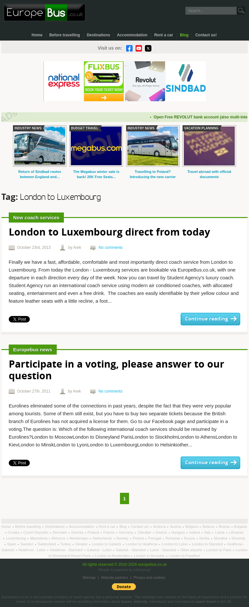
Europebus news (32, 349)
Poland (139, 538)
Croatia (14, 532)
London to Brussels (149, 556)
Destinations (98, 35)
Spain (12, 544)
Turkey (66, 544)
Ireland (195, 532)
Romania (173, 538)
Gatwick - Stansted (131, 550)
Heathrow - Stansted (66, 550)
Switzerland (47, 544)
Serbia (204, 538)
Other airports (191, 550)
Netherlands (103, 538)
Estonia (77, 532)
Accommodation (132, 35)
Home (37, 35)
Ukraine (82, 544)
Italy (208, 532)
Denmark (60, 532)
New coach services (36, 217)
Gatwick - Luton (100, 550)
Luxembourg (16, 538)
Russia (190, 538)
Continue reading (206, 319)
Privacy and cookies (149, 577)
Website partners (114, 577)
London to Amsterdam (113, 556)
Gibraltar (144, 532)
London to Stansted (208, 544)
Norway (122, 538)
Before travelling (64, 35)
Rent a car (163, 35)
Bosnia (225, 526)
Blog (184, 35)
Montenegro (80, 538)
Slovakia (221, 538)
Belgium (192, 526)
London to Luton (175, 544)
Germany (126, 532)
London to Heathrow (142, 544)
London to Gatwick (107, 544)
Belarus (208, 526)
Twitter (148, 48)
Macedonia (39, 538)
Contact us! (206, 35)
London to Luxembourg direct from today (109, 232)
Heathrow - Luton (32, 550)
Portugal (155, 538)
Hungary (179, 532)
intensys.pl (142, 570)
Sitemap (88, 577)
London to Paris (219, 550)
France (109, 532)
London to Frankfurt (184, 556)
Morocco (59, 538)
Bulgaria (240, 526)
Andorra (160, 526)
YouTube (139, 48)
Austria (176, 526)
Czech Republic (36, 532)
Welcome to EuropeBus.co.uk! (44, 12)
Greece (162, 532)
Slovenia (238, 538)
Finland (94, 532)
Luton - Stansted (163, 550)
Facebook (129, 48)
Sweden (27, 544)
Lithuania (236, 532)
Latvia (220, 532)
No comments (111, 247)
